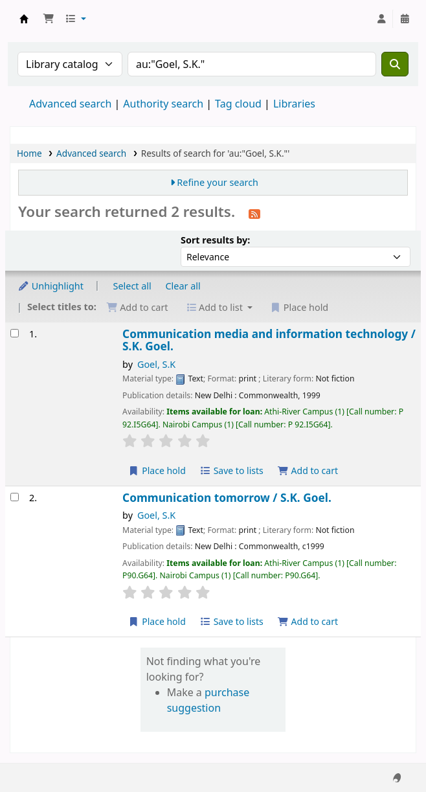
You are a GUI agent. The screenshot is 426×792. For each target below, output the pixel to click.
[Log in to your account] (381, 18)
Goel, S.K (156, 364)
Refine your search (217, 182)
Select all (132, 286)
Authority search (163, 103)
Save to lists (231, 470)
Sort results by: (215, 240)
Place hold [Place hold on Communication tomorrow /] (157, 621)
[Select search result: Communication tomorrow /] (14, 497)
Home (29, 153)
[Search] (395, 64)
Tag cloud (238, 103)
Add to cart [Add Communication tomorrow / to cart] (307, 621)
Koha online (23, 18)
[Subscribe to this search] (254, 213)
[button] (49, 18)
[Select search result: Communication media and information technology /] (14, 333)
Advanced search (70, 103)
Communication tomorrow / (226, 498)
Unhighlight (50, 286)
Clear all (183, 286)
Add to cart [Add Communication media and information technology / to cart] (307, 470)
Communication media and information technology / (269, 340)
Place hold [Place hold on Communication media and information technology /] (157, 470)
